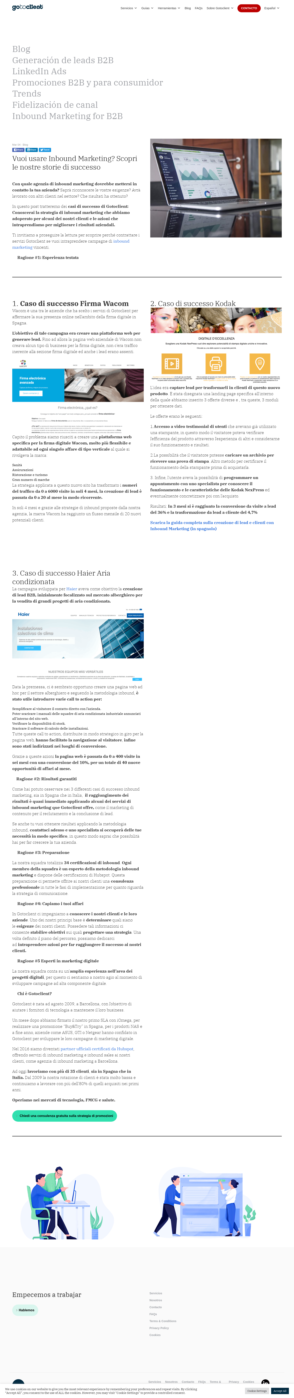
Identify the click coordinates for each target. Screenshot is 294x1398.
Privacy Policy (159, 1328)
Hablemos (26, 1310)
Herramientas (169, 8)
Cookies (154, 1335)
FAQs (199, 8)
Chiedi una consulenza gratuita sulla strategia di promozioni (66, 1116)
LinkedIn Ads (39, 71)
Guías (147, 8)
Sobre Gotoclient (220, 8)
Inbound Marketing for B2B (67, 115)
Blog (188, 8)
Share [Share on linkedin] (31, 149)
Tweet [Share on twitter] (44, 149)
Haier (71, 589)
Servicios (129, 8)
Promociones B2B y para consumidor (87, 82)
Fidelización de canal (55, 104)
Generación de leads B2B (63, 60)
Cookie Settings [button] (257, 1391)
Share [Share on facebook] (18, 149)
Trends (26, 93)
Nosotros (155, 1300)
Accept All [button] (280, 1391)
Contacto (249, 8)
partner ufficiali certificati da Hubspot (97, 1049)
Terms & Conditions (162, 1321)
